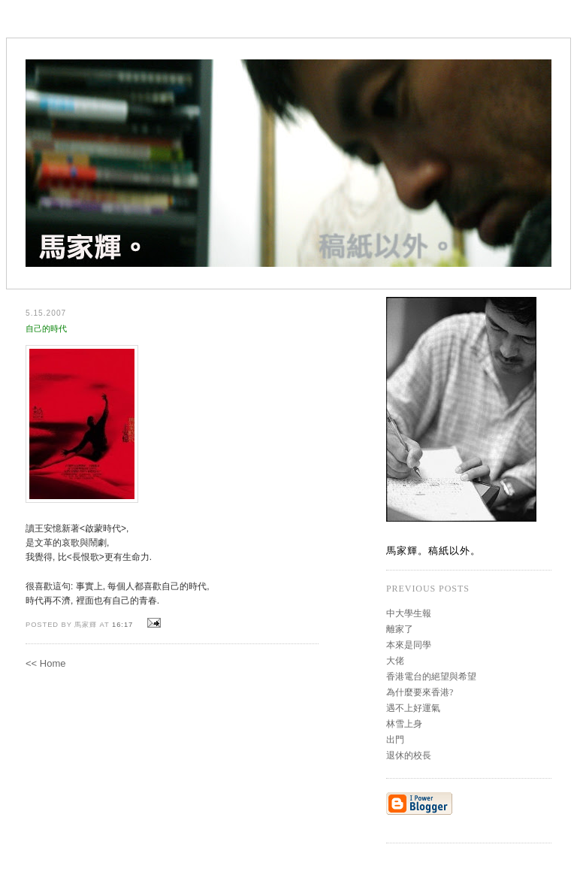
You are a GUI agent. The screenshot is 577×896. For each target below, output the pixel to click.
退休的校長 (408, 755)
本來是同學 (408, 645)
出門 (395, 739)
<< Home (45, 663)
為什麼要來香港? (419, 692)
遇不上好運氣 (413, 708)
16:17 (122, 624)
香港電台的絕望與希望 (431, 676)
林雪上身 (404, 724)
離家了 (399, 629)
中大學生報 (408, 613)
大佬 (395, 660)
